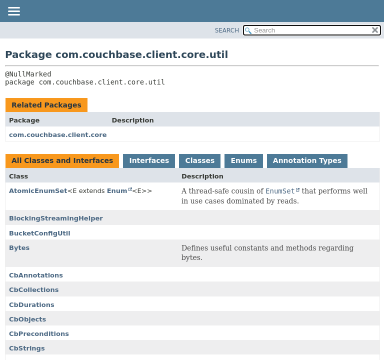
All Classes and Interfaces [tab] (62, 160)
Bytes (19, 248)
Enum (117, 190)
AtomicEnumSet (38, 190)
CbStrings (27, 348)
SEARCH (227, 30)
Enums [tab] (243, 160)
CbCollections (33, 290)
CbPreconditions (39, 334)
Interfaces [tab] (149, 160)
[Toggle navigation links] (13, 12)
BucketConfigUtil (39, 233)
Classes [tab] (199, 160)
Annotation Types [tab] (307, 160)
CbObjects (27, 319)
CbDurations (31, 304)
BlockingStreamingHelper (56, 218)
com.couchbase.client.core (58, 134)
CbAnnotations (36, 275)
